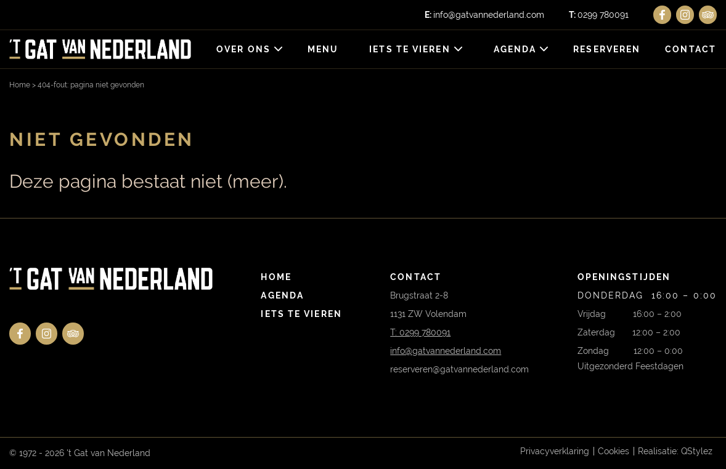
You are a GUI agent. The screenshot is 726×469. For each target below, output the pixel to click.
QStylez (696, 451)
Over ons (243, 49)
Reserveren (606, 49)
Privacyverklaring (554, 451)
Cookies (613, 451)
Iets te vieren (409, 49)
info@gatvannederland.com (484, 15)
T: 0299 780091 (420, 332)
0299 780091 (599, 15)
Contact (690, 49)
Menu (323, 49)
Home (19, 85)
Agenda (515, 49)
